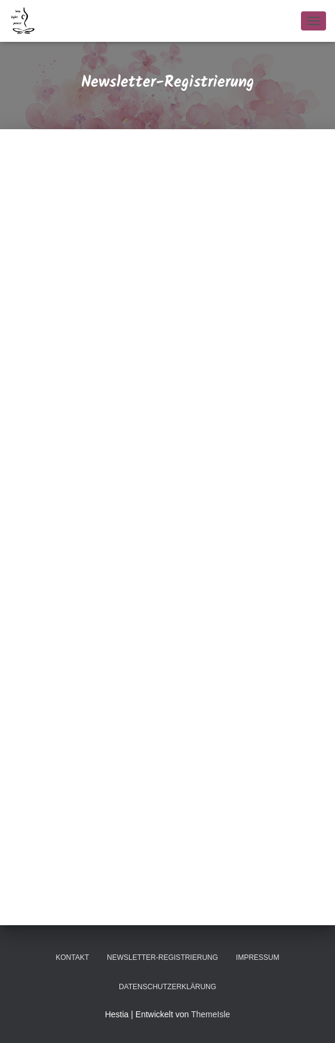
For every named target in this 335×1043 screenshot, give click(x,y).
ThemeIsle (210, 1014)
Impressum (257, 957)
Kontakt (72, 957)
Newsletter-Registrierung (162, 957)
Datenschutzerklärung (167, 987)
